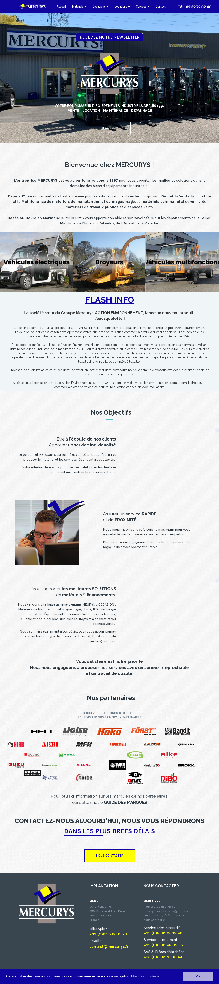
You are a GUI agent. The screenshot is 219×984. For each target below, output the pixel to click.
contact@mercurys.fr (109, 946)
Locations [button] (122, 6)
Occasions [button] (100, 6)
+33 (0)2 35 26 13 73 (108, 934)
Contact (161, 6)
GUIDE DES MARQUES (125, 802)
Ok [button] (198, 976)
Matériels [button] (79, 6)
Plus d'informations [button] (145, 976)
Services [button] (142, 6)
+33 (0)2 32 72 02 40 (163, 933)
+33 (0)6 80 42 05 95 (163, 945)
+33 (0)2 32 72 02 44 (163, 957)
